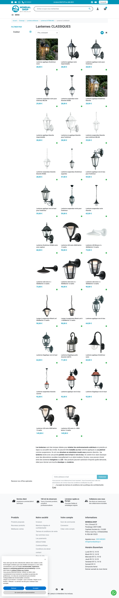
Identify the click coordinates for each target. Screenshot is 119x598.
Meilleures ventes (17, 529)
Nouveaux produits (18, 525)
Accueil (15, 20)
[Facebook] (57, 589)
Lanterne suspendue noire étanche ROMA (69, 100)
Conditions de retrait (43, 549)
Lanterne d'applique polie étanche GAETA (69, 356)
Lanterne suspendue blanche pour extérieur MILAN (95, 136)
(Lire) (54, 487)
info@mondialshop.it (92, 542)
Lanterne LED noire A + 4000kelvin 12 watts (43, 283)
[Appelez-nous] (26, 2)
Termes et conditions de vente (46, 531)
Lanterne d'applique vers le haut (46, 355)
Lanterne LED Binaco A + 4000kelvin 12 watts (94, 246)
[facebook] (92, 2)
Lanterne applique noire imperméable (69, 63)
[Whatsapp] (19, 2)
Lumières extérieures (32, 20)
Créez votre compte (67, 529)
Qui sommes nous (42, 535)
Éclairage (21, 20)
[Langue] (103, 2)
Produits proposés (17, 522)
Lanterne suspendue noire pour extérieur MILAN (46, 100)
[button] (105, 9)
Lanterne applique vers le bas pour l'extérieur (95, 173)
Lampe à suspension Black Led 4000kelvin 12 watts (46, 319)
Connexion (64, 525)
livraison (39, 522)
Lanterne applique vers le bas (95, 318)
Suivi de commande (68, 522)
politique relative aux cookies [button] (20, 570)
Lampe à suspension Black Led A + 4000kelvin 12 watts (71, 319)
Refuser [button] (13, 588)
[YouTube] (62, 589)
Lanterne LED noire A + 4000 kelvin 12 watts (70, 429)
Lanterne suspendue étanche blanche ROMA (45, 173)
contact (38, 552)
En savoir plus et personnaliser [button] (25, 592)
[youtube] (95, 2)
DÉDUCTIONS (41, 542)
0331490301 (101, 539)
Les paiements (41, 538)
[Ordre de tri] (47, 33)
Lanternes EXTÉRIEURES (47, 20)
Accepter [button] (35, 588)
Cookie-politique (41, 545)
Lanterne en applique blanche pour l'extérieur (71, 136)
